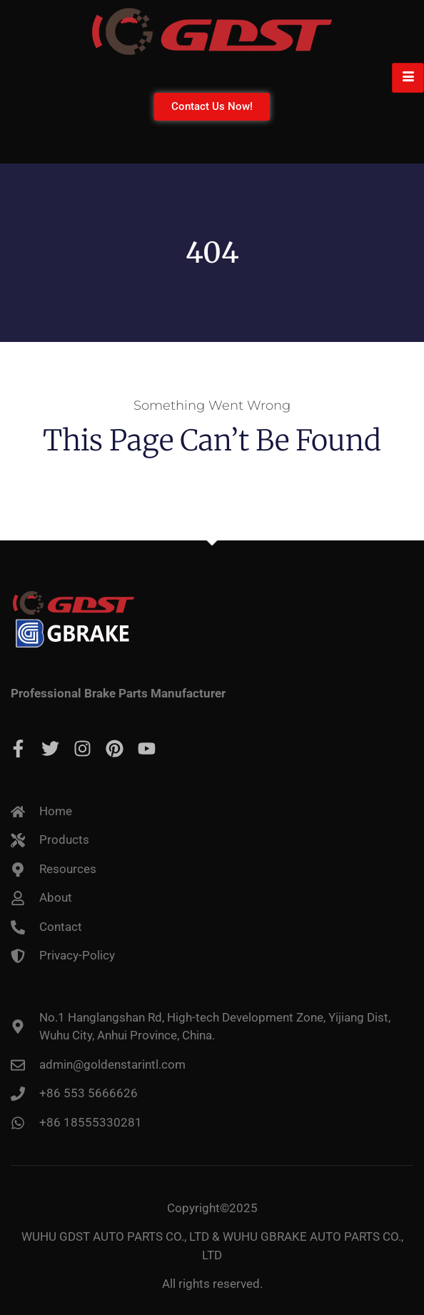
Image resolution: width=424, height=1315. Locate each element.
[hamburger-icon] (408, 78)
